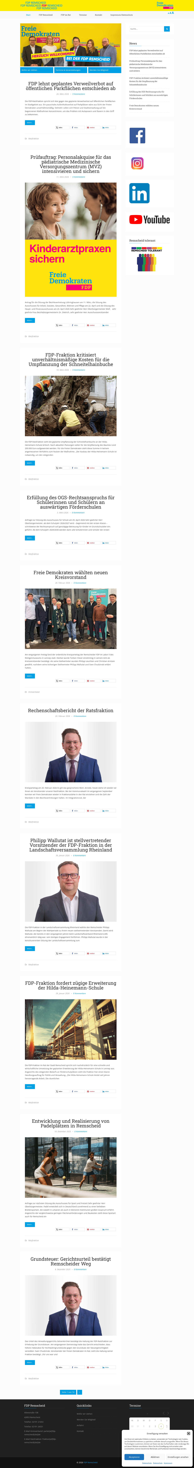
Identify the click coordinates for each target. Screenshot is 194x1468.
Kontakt (98, 15)
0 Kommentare (78, 94)
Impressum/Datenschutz (121, 15)
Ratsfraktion (33, 138)
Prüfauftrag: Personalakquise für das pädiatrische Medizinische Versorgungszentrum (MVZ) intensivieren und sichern (70, 164)
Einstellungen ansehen (178, 1457)
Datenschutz (147, 1463)
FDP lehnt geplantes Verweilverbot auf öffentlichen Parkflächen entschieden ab (71, 85)
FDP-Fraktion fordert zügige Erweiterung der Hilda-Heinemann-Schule (70, 985)
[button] (188, 1433)
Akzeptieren (134, 1457)
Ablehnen (155, 1457)
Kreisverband (33, 692)
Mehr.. (30, 122)
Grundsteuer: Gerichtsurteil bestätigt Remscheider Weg (71, 1261)
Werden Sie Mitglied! (99, 70)
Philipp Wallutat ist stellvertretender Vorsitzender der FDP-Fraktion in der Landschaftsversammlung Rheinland (70, 845)
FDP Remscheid (46, 15)
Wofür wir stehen (29, 70)
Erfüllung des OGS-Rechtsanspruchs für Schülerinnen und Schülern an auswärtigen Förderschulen (71, 502)
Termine (83, 15)
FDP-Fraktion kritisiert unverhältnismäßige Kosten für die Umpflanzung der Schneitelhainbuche (71, 359)
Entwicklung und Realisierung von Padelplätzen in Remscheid (71, 1123)
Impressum (168, 1463)
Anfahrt (80, 1425)
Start (28, 15)
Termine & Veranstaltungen (68, 70)
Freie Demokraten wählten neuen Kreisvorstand (71, 574)
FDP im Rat (66, 15)
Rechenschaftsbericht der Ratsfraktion (70, 710)
